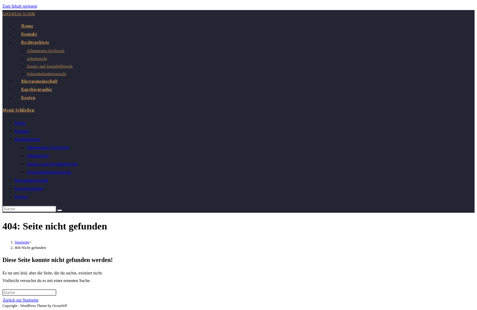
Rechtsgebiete (27, 139)
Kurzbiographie (29, 188)
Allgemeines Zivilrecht (48, 147)
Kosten (21, 196)
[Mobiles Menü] (18, 110)
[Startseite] (22, 242)
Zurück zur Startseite (20, 300)
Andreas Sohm (18, 14)
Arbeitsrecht (38, 155)
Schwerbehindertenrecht (49, 172)
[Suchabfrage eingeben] (29, 209)
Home (20, 122)
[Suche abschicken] (59, 210)
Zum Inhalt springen (19, 6)
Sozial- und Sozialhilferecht (52, 163)
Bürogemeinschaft (31, 180)
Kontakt (22, 131)
